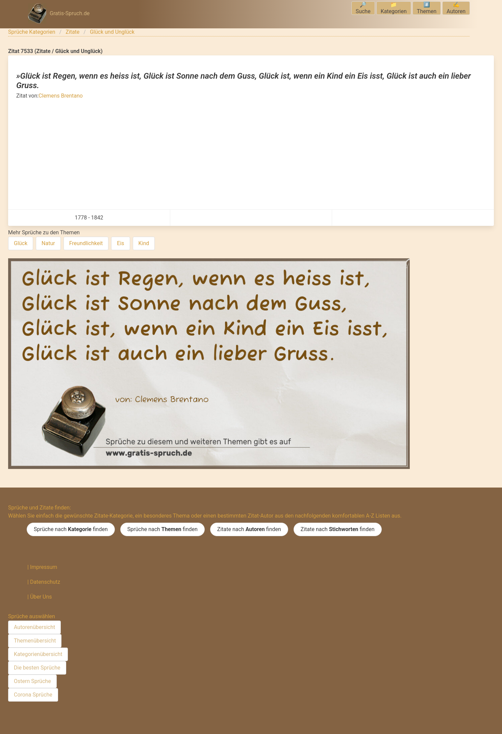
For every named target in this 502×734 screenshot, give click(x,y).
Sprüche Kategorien (31, 32)
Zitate (72, 32)
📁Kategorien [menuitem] (394, 8)
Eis (120, 243)
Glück (20, 243)
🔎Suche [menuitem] (363, 8)
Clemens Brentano (61, 96)
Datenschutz (45, 582)
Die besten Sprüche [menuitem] (37, 667)
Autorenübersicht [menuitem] (34, 627)
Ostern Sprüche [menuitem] (32, 681)
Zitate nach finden (249, 529)
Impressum (43, 567)
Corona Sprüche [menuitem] (33, 694)
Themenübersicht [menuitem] (35, 640)
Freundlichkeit (86, 243)
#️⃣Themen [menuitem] (426, 8)
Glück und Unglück (112, 32)
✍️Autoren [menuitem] (456, 8)
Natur (48, 243)
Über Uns (41, 597)
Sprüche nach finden (71, 529)
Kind (144, 243)
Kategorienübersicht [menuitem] (38, 654)
